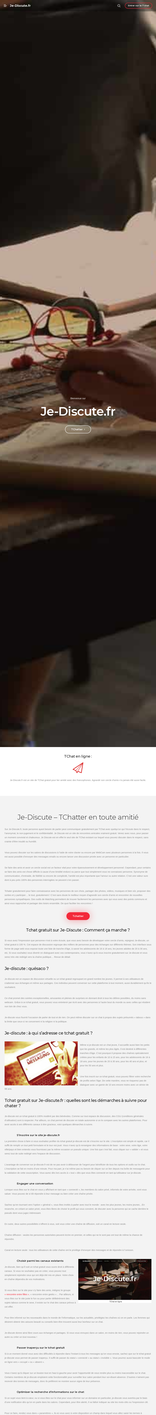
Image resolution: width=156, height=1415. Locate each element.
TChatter (78, 429)
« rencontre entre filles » (17, 1306)
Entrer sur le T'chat (138, 5)
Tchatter (78, 916)
